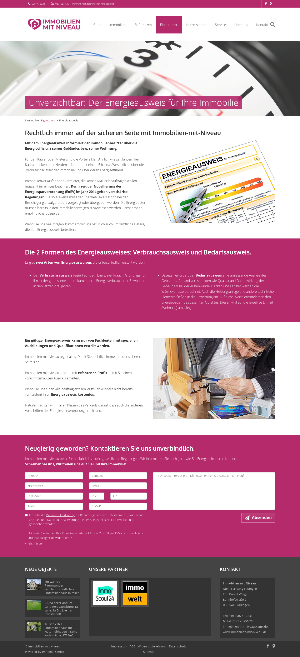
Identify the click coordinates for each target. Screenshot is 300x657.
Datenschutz (177, 646)
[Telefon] (54, 506)
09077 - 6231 (243, 616)
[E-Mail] (118, 506)
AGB (132, 646)
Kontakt (262, 25)
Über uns (241, 25)
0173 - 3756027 (243, 621)
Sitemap (149, 652)
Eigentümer (169, 25)
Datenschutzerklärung (60, 515)
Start (97, 25)
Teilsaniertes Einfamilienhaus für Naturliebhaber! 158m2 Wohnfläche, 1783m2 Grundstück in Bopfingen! (61, 633)
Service (220, 25)
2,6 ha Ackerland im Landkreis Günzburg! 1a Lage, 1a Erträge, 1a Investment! (61, 608)
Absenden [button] (262, 517)
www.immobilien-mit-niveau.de (245, 632)
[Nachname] (54, 485)
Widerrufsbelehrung (152, 646)
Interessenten (196, 25)
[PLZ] (96, 496)
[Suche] (274, 27)
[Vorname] (118, 475)
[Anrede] (54, 475)
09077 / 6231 (38, 3)
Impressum (119, 646)
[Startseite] (54, 24)
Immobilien (117, 25)
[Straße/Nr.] (54, 496)
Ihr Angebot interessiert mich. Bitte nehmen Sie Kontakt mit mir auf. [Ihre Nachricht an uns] (214, 491)
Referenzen (143, 25)
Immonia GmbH (53, 652)
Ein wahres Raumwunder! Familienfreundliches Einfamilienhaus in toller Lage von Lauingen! (62, 589)
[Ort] (128, 496)
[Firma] (118, 485)
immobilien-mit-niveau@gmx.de (245, 627)
